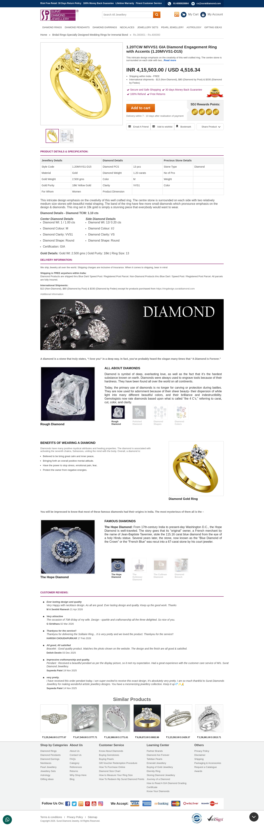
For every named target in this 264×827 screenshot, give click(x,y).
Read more (170, 60)
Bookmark (185, 126)
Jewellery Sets (48, 771)
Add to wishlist (164, 126)
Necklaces (45, 763)
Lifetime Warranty (124, 3)
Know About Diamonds (111, 751)
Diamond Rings (48, 751)
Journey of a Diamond (158, 779)
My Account (215, 14)
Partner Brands (155, 751)
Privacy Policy (201, 751)
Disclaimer (200, 755)
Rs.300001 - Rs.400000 (146, 34)
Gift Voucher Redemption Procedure (118, 763)
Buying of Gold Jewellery (160, 767)
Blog (72, 779)
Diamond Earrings (49, 759)
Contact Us (75, 755)
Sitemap (92, 817)
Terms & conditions (51, 817)
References (76, 767)
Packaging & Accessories (207, 763)
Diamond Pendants (50, 755)
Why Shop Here (78, 775)
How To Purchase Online (112, 767)
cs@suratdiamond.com (209, 3)
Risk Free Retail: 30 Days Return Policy (60, 3)
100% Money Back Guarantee (98, 3)
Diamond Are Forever (158, 755)
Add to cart (140, 108)
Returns (74, 771)
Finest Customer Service (149, 3)
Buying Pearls (106, 759)
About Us (74, 751)
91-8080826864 (181, 3)
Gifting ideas (47, 779)
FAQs (73, 759)
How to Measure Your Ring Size (116, 775)
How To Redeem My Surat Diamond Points (121, 779)
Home (43, 34)
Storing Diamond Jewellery (161, 775)
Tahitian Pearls (154, 759)
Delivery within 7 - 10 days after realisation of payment (155, 116)
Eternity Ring (153, 771)
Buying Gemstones (109, 755)
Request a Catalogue (205, 767)
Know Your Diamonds (158, 791)
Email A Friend (141, 126)
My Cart (193, 14)
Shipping (199, 759)
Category (74, 763)
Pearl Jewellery (48, 767)
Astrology (45, 775)
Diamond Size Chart (109, 771)
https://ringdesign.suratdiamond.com (175, 288)
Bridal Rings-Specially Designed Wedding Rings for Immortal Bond (90, 34)
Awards (198, 771)
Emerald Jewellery (156, 763)
